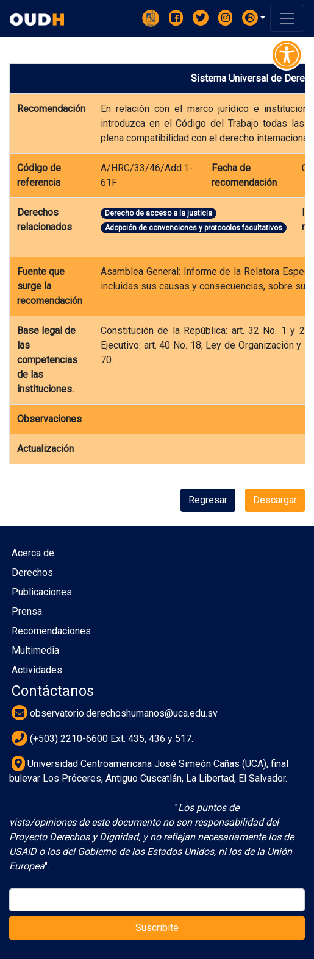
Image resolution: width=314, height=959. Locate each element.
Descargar (275, 500)
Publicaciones (42, 592)
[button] (253, 17)
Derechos (32, 572)
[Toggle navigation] (287, 18)
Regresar (207, 500)
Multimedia (35, 650)
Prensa (27, 611)
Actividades (37, 670)
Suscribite (157, 927)
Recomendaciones (51, 631)
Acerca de (33, 553)
